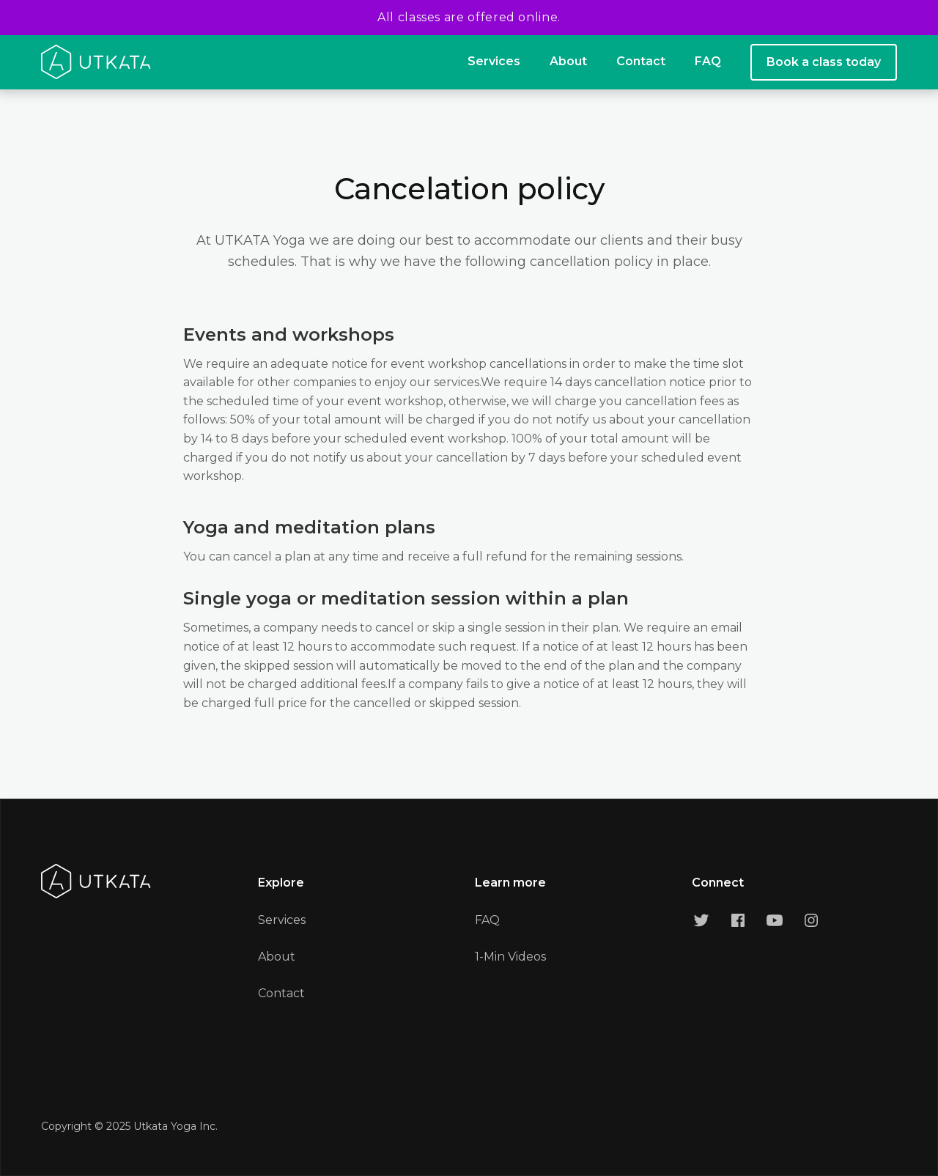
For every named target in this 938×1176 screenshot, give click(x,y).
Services (494, 61)
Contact (640, 61)
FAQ (708, 61)
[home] (96, 62)
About (568, 61)
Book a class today (824, 62)
